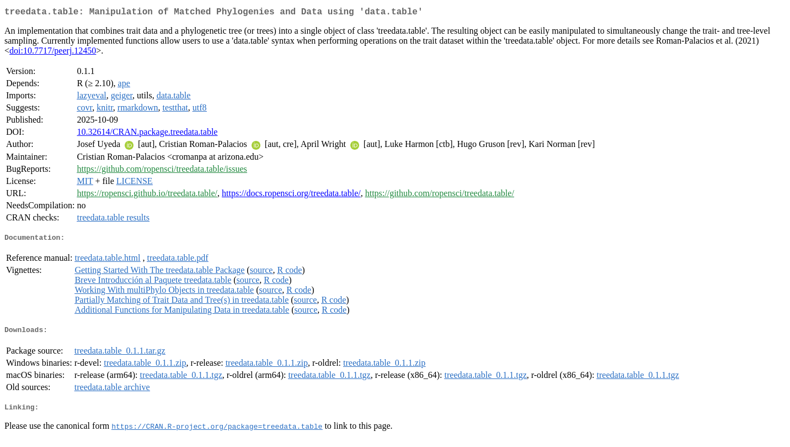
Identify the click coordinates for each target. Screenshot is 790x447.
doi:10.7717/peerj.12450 (52, 52)
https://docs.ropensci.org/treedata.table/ (291, 195)
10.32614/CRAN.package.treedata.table (147, 134)
